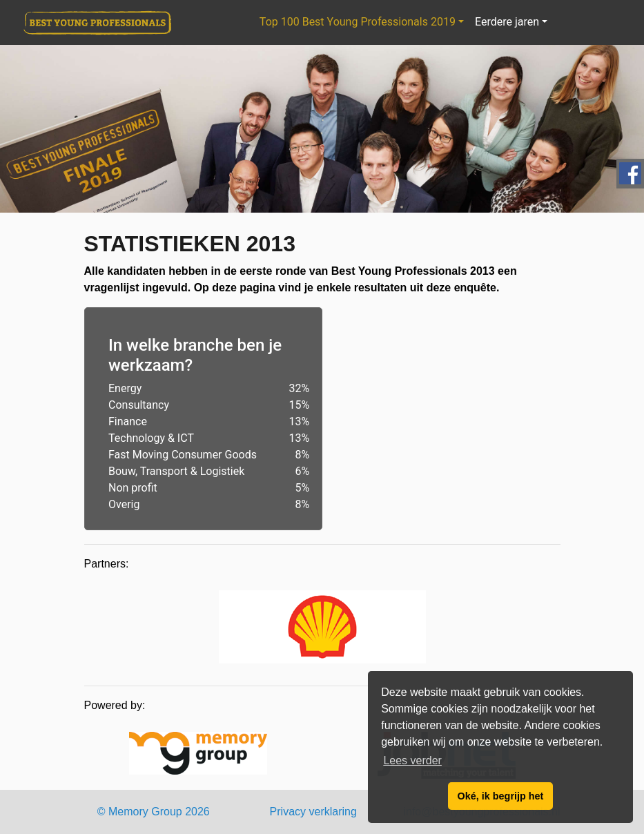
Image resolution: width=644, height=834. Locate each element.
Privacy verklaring (313, 811)
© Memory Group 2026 (153, 811)
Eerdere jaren (507, 21)
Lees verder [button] (412, 760)
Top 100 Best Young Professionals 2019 (358, 21)
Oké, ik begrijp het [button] (501, 796)
